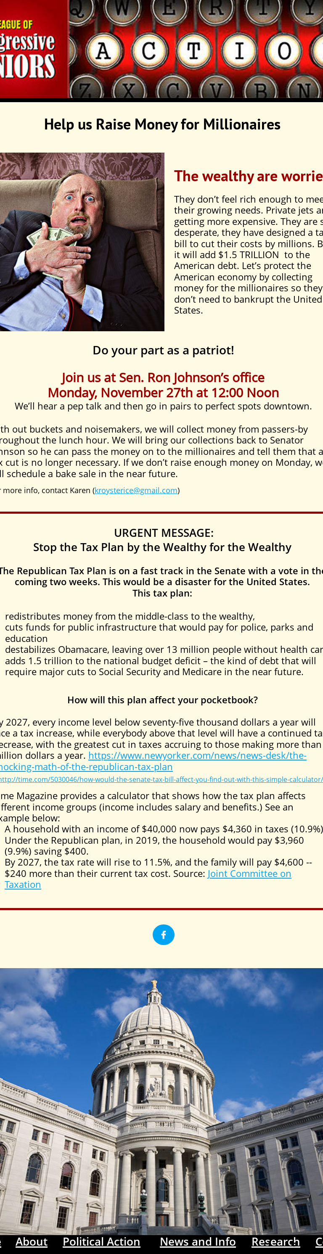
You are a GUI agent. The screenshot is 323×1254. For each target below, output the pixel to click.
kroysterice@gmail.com (136, 490)
